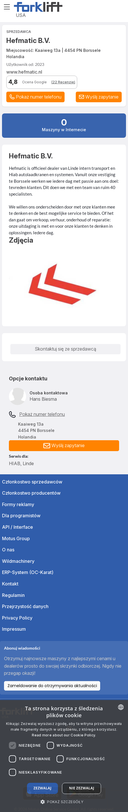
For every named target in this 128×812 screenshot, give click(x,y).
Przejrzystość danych (25, 606)
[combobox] (121, 707)
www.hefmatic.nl (24, 72)
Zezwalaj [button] (43, 788)
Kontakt (10, 584)
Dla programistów (21, 515)
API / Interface (17, 527)
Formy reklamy (18, 504)
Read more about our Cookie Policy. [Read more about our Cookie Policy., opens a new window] (64, 735)
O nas (8, 550)
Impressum (14, 629)
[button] (99, 97)
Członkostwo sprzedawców (32, 482)
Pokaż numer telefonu (42, 414)
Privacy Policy (17, 618)
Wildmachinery (18, 561)
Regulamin (13, 595)
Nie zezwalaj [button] (81, 788)
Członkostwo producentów (31, 493)
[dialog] (64, 756)
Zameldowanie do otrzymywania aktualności (52, 686)
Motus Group (16, 538)
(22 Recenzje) (63, 82)
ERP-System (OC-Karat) (27, 572)
